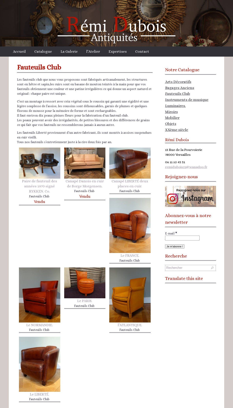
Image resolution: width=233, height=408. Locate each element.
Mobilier (172, 118)
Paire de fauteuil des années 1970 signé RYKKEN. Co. (39, 186)
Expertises (117, 51)
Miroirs (171, 112)
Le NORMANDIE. (39, 325)
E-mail (171, 233)
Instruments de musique (186, 100)
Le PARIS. (84, 301)
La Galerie (69, 51)
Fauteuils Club (177, 94)
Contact (142, 51)
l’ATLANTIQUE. (130, 325)
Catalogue (43, 51)
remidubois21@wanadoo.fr (186, 167)
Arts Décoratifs (178, 82)
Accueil (19, 51)
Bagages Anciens (179, 88)
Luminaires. (175, 106)
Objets (170, 124)
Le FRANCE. (130, 255)
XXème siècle (176, 130)
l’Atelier (93, 51)
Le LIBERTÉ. (39, 394)
